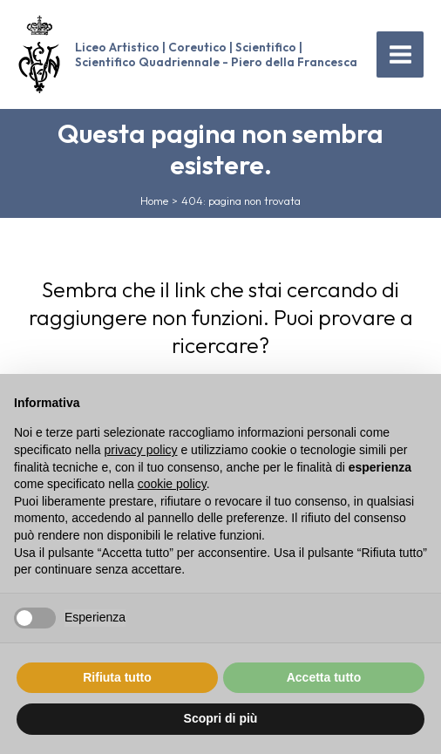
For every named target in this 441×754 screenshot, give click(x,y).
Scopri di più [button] (221, 718)
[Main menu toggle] (400, 54)
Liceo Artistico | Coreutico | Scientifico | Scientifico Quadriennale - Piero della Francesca (216, 54)
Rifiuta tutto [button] (117, 677)
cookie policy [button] (172, 484)
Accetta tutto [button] (324, 677)
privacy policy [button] (141, 450)
